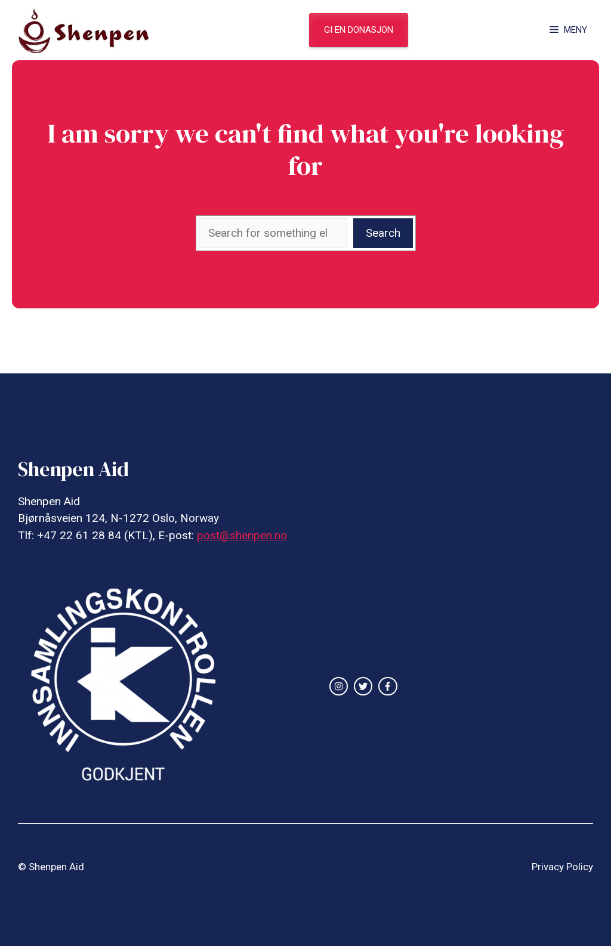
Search (383, 233)
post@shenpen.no (242, 535)
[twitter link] (363, 686)
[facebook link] (387, 686)
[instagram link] (338, 686)
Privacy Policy (562, 867)
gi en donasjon (358, 29)
